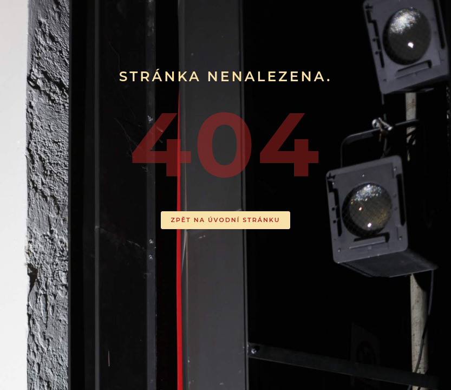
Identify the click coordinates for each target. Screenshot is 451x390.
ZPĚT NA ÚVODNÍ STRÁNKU (225, 220)
